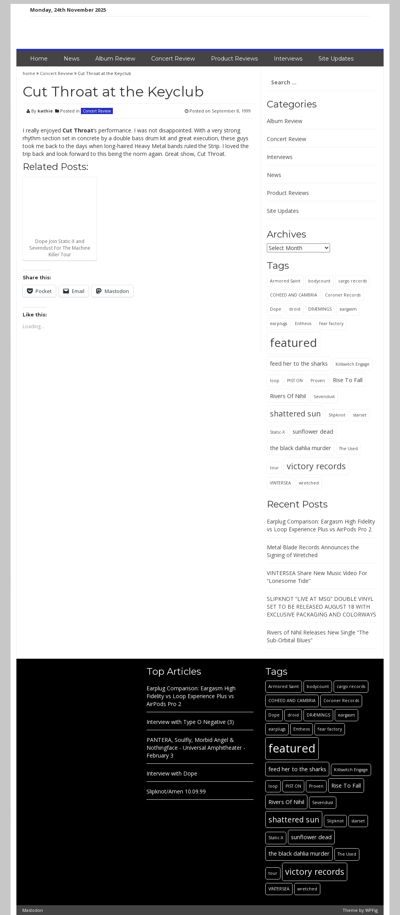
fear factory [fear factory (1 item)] (331, 323)
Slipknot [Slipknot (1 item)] (337, 415)
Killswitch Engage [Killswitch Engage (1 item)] (353, 364)
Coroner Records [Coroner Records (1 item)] (343, 295)
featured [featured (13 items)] (293, 342)
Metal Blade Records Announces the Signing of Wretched (313, 551)
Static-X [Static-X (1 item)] (277, 432)
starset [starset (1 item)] (359, 415)
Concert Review (173, 58)
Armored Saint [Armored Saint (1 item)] (285, 281)
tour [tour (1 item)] (274, 467)
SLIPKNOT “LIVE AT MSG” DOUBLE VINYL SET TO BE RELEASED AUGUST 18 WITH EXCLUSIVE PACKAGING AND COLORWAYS (321, 606)
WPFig (371, 910)
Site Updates (336, 58)
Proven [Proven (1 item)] (318, 380)
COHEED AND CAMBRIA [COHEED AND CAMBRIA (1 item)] (293, 295)
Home (39, 58)
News (71, 58)
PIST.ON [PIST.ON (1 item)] (295, 380)
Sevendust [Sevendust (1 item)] (324, 396)
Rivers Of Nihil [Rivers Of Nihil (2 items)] (288, 396)
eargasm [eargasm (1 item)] (348, 309)
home (29, 73)
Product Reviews (234, 58)
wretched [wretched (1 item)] (309, 483)
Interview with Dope (171, 773)
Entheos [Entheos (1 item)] (303, 323)
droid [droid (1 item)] (294, 309)
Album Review (115, 58)
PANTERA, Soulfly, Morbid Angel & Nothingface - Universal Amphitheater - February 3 (195, 747)
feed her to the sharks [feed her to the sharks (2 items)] (299, 363)
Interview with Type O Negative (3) (190, 722)
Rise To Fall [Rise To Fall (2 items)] (347, 380)
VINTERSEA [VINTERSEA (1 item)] (280, 483)
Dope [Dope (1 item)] (275, 309)
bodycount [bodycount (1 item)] (319, 281)
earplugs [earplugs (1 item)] (278, 323)
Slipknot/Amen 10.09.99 (176, 791)
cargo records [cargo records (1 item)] (352, 281)
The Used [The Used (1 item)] (348, 448)
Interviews (288, 58)
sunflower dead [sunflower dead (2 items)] (313, 431)
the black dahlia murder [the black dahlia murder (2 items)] (300, 448)
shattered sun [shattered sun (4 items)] (295, 413)
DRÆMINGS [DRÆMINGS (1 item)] (320, 309)
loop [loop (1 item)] (274, 380)
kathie (45, 111)
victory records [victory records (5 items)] (316, 466)
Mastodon (32, 910)
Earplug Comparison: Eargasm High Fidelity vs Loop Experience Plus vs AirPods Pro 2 (321, 525)
